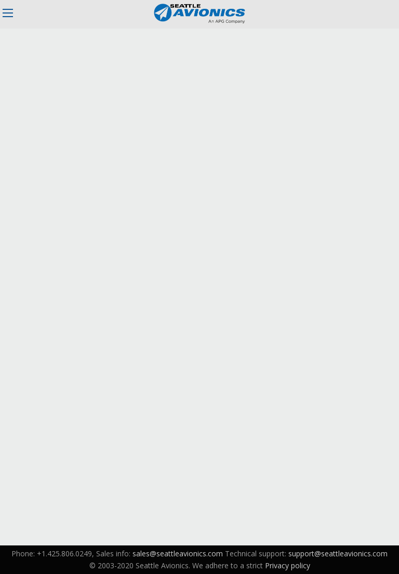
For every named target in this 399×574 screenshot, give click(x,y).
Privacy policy (287, 565)
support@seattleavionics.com (338, 553)
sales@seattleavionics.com (177, 553)
